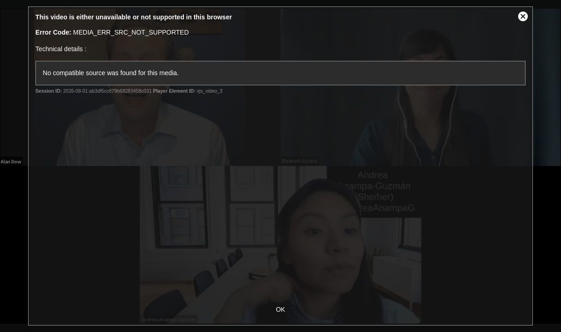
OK (280, 309)
